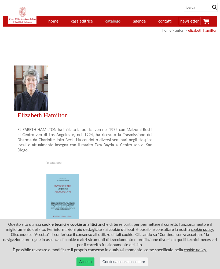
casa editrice (82, 21)
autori (180, 30)
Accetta (85, 262)
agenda (139, 21)
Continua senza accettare (123, 262)
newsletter (189, 21)
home (166, 30)
